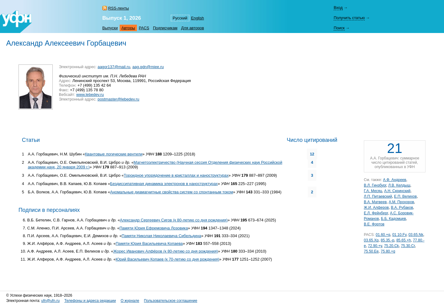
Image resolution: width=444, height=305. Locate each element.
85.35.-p (387, 240)
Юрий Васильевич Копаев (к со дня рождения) (167, 259)
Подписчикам (165, 28)
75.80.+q (388, 251)
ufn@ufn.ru (50, 301)
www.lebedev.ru (90, 94)
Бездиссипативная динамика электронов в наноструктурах (164, 183)
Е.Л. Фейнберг (376, 213)
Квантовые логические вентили (113, 154)
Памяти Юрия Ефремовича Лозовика (153, 228)
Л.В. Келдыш (399, 185)
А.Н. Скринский (397, 191)
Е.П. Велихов (405, 196)
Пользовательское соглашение (170, 301)
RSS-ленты (118, 8)
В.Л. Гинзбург (375, 185)
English (197, 18)
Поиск (339, 28)
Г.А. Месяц (373, 191)
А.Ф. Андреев (394, 180)
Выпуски (110, 28)
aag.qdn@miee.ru (148, 66)
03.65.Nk (416, 235)
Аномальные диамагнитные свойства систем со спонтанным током (171, 192)
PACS (144, 28)
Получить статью (349, 17)
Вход (338, 7)
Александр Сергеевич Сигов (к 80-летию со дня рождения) (174, 220)
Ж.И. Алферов (376, 207)
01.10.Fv (399, 235)
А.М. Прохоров (401, 202)
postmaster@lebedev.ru (118, 99)
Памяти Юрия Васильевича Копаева (149, 243)
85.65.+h (403, 240)
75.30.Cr (408, 246)
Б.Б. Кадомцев (393, 218)
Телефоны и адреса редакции (90, 301)
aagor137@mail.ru (114, 66)
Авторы (128, 28)
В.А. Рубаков (402, 207)
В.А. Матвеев (375, 202)
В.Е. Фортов (374, 224)
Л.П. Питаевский (378, 196)
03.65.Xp (371, 240)
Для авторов (192, 28)
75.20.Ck (391, 246)
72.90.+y (375, 246)
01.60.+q (383, 235)
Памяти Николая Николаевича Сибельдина (161, 235)
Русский (180, 18)
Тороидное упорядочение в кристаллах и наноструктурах (176, 175)
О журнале (130, 301)
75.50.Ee (371, 251)
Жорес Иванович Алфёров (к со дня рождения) (165, 251)
